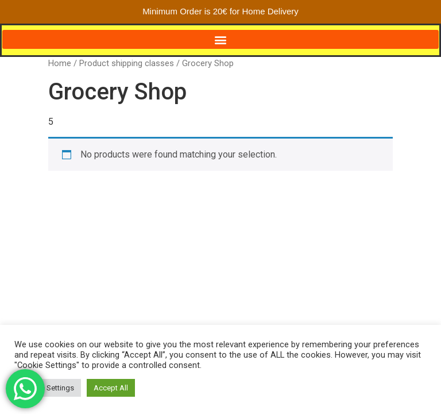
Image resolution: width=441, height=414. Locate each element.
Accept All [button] (111, 388)
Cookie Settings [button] (47, 388)
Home (59, 63)
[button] (220, 39)
